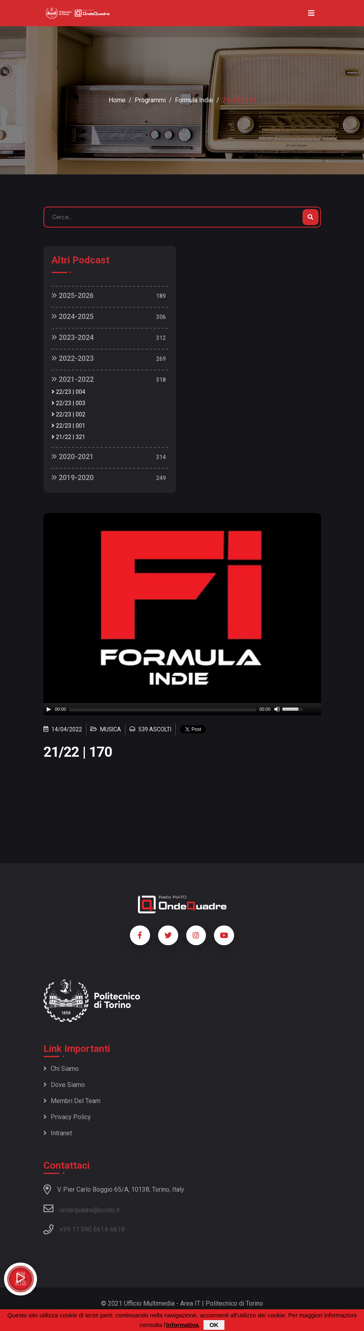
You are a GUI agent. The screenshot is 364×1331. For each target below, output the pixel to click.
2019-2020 (72, 477)
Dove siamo (64, 1085)
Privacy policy (67, 1117)
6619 (117, 1229)
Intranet (57, 1133)
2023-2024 (72, 337)
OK (214, 1324)
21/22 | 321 (68, 437)
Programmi (150, 100)
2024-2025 (72, 316)
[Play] (48, 709)
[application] (182, 709)
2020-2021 (72, 456)
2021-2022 (72, 379)
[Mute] (277, 709)
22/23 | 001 (68, 425)
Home (117, 100)
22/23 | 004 (68, 392)
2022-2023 (72, 358)
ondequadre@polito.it (81, 1208)
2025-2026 (72, 295)
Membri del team (72, 1101)
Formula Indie (194, 100)
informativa (182, 1324)
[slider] (162, 709)
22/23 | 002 (68, 414)
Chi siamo (61, 1068)
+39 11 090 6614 (84, 1229)
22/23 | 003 (68, 403)
